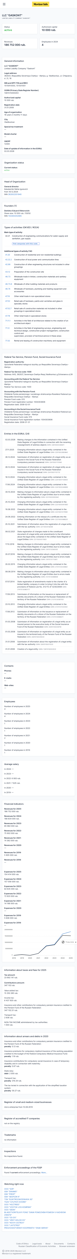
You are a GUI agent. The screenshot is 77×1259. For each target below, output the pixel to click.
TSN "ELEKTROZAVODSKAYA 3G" (18, 1199)
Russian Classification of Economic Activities (37, 1246)
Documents (59, 1243)
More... (44, 1172)
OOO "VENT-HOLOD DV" (15, 1220)
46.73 (7, 276)
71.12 (7, 328)
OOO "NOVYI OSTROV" (14, 1223)
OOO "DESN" (10, 1210)
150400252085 (15, 216)
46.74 (7, 289)
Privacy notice (70, 942)
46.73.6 (8, 284)
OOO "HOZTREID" (12, 1204)
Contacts (71, 1243)
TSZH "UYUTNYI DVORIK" (15, 1202)
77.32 (7, 341)
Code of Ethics (22, 1243)
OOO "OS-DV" (10, 1217)
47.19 (7, 296)
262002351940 (15, 194)
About (47, 1243)
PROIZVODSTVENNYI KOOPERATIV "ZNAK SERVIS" (26, 1228)
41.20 (7, 255)
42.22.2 (8, 259)
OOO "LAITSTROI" (12, 1225)
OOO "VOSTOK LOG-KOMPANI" (18, 1207)
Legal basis (37, 1243)
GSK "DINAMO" (10, 1191)
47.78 (7, 316)
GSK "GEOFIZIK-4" (12, 1197)
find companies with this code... (26, 244)
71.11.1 (7, 321)
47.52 (7, 301)
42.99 (7, 264)
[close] (75, 942)
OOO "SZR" (9, 1189)
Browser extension (67, 1246)
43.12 (7, 272)
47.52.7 (8, 308)
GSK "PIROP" (9, 1194)
